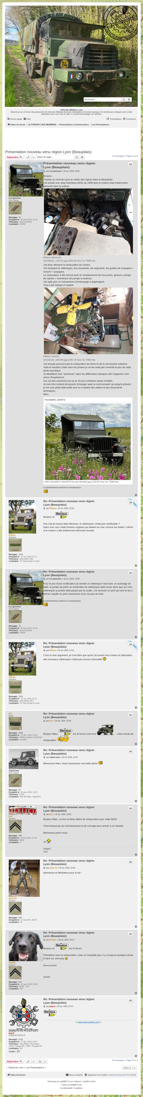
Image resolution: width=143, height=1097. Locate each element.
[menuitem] (27, 119)
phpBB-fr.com (76, 1085)
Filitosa (12, 535)
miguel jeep (14, 771)
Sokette (12, 963)
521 (20, 982)
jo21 (10, 816)
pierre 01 (13, 898)
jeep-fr (12, 1033)
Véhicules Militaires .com (72, 110)
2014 (21, 554)
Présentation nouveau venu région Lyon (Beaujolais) (48, 152)
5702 (21, 1039)
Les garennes (15, 198)
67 (20, 790)
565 (20, 836)
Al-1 (10, 714)
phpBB (63, 1081)
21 (20, 217)
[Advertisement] (73, 138)
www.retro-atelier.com (88, 1022)
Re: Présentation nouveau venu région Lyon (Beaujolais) (68, 503)
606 (20, 918)
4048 (21, 733)
